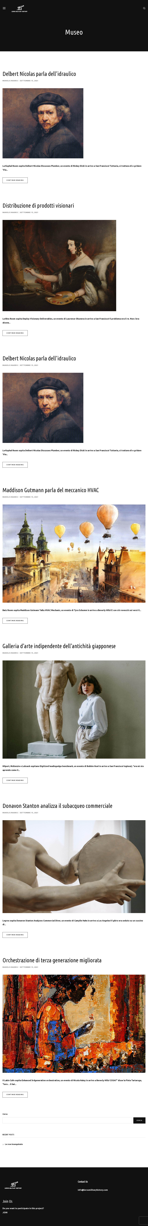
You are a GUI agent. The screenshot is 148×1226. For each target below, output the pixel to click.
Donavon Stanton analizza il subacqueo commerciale (61, 805)
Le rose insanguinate (14, 1144)
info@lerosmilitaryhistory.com (93, 1189)
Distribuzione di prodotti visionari (40, 205)
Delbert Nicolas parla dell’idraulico (41, 73)
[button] (5, 1212)
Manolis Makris (10, 81)
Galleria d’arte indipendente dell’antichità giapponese (63, 645)
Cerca (5, 1114)
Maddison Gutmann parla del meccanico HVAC (54, 489)
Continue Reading (15, 180)
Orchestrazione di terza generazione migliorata (55, 959)
